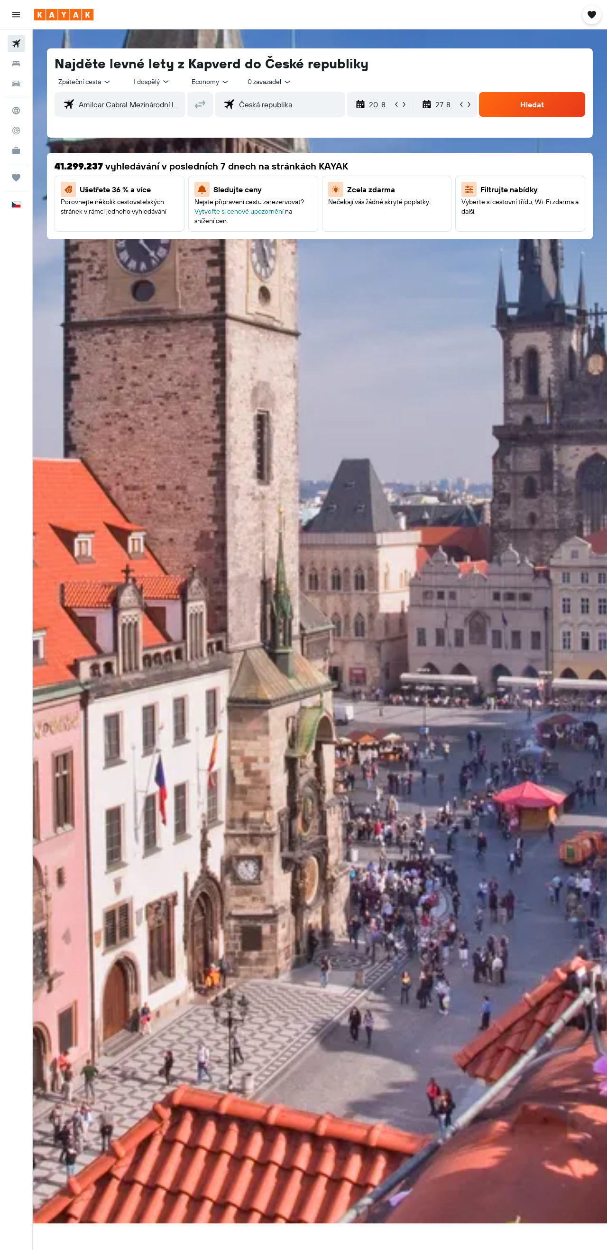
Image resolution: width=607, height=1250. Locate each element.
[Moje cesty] (16, 177)
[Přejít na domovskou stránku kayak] (63, 14)
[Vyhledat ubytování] (16, 63)
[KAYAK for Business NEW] (16, 150)
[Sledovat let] (16, 130)
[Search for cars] (16, 83)
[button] (16, 14)
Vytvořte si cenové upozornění (239, 211)
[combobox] (85, 81)
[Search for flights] (16, 43)
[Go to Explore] (16, 110)
